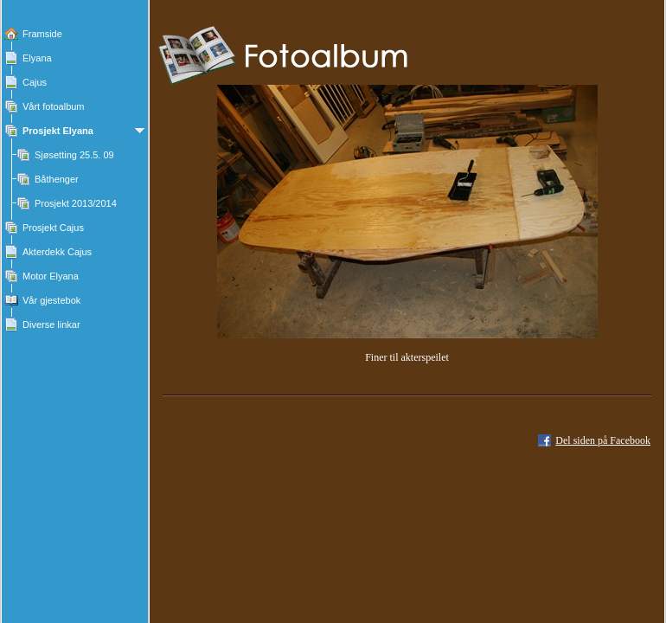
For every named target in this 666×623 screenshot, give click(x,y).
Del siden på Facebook (602, 440)
